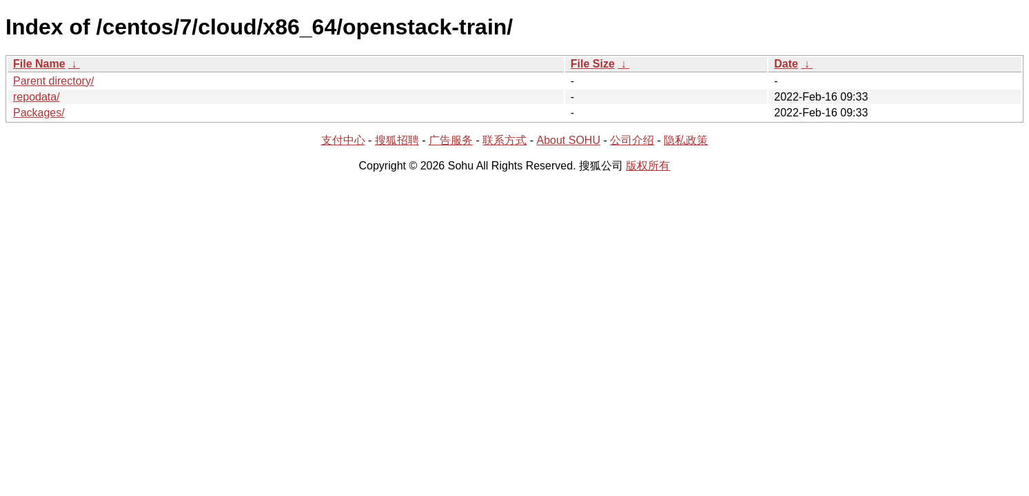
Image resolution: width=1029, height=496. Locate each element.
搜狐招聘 (397, 140)
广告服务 (451, 140)
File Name (39, 64)
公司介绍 (632, 140)
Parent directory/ (53, 81)
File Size (593, 64)
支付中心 (343, 140)
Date (786, 64)
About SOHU (568, 140)
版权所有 (648, 166)
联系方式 (504, 140)
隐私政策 (686, 140)
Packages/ (39, 112)
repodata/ (36, 97)
